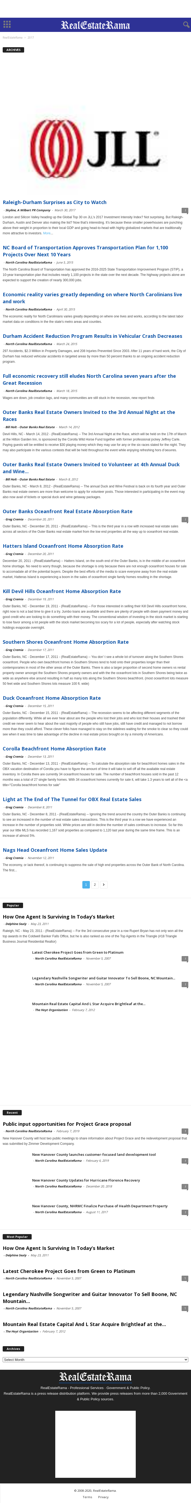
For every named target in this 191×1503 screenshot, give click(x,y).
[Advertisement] (95, 9)
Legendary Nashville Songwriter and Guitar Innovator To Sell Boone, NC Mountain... (103, 978)
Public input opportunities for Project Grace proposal (67, 1124)
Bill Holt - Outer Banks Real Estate (29, 427)
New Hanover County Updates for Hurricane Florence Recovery (86, 1180)
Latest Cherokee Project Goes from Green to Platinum (77, 952)
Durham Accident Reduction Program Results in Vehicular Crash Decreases (92, 336)
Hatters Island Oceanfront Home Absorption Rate (63, 546)
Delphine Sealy (15, 924)
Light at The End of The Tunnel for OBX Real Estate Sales (72, 799)
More (46, 233)
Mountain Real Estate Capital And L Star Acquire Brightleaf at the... (88, 1003)
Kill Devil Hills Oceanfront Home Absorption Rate (62, 591)
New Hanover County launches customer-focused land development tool (94, 1154)
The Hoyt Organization (51, 1010)
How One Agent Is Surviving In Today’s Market (59, 916)
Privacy (103, 1497)
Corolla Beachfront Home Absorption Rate (54, 748)
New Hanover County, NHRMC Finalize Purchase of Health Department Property (100, 1206)
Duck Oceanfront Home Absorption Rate (52, 698)
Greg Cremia (14, 519)
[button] (183, 25)
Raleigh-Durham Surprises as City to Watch (54, 202)
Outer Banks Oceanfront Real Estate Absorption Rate (68, 511)
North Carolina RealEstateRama (28, 262)
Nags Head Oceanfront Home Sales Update (55, 850)
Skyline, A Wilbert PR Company (27, 210)
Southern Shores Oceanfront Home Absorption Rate (66, 642)
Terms (87, 1497)
